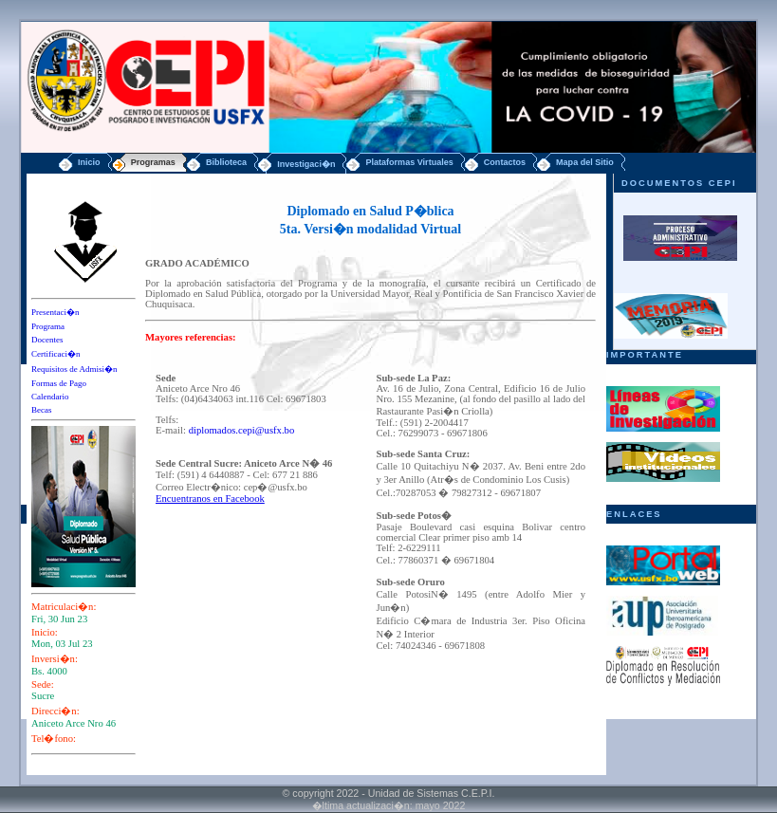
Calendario (50, 396)
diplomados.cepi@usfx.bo (242, 430)
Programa (48, 326)
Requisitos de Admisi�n (74, 369)
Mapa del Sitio (585, 162)
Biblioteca (226, 162)
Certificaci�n (55, 354)
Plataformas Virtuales (409, 162)
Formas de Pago (58, 383)
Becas (41, 410)
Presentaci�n (55, 312)
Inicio (89, 162)
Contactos (505, 162)
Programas (153, 162)
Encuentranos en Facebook (210, 498)
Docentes (47, 339)
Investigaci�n (306, 164)
